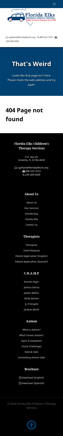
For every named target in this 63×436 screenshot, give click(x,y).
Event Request (32, 250)
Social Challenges (31, 346)
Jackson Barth (31, 309)
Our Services (31, 208)
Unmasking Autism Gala (31, 357)
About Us (31, 202)
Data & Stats (31, 351)
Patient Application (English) (31, 256)
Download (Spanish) (33, 383)
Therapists (31, 245)
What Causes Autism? (31, 335)
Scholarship (31, 213)
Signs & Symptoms (31, 340)
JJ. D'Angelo (31, 304)
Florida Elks (31, 219)
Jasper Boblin (31, 292)
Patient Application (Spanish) (31, 261)
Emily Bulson (31, 298)
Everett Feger (31, 281)
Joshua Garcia (31, 287)
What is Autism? (32, 329)
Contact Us (32, 224)
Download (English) (33, 377)
